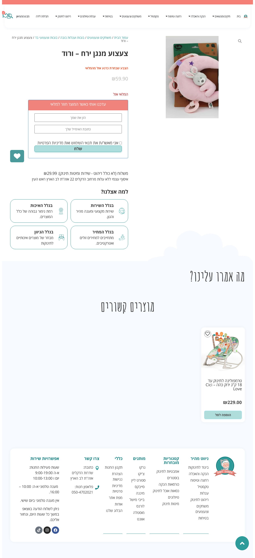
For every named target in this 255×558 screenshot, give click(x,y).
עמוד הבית (121, 37)
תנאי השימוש (81, 143)
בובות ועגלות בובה (72, 37)
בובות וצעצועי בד (46, 37)
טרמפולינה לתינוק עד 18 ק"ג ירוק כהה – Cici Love (224, 384)
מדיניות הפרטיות (50, 143)
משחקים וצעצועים (99, 37)
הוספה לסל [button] (223, 415)
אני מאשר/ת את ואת (79, 143)
